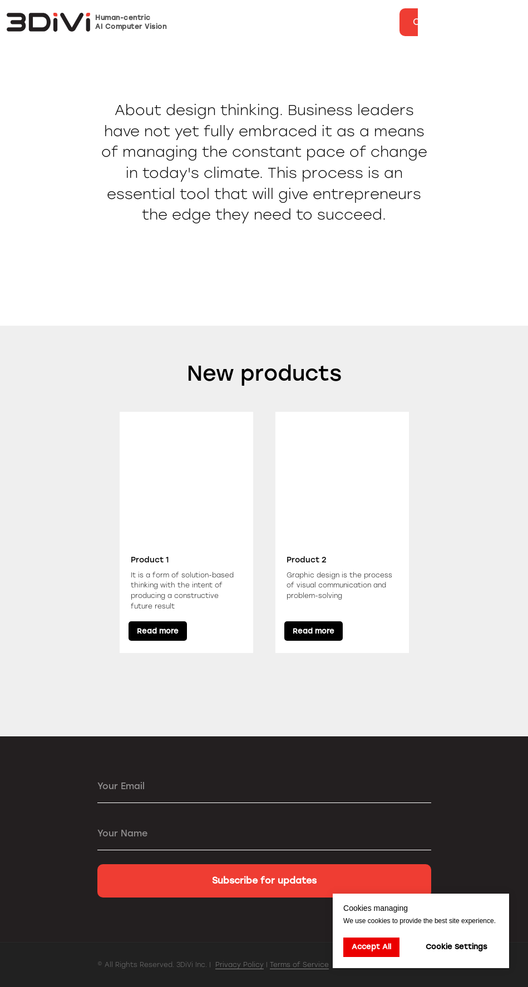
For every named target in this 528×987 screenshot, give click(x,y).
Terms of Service (299, 965)
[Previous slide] (22, 532)
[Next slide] (506, 532)
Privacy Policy (239, 965)
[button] (438, 22)
